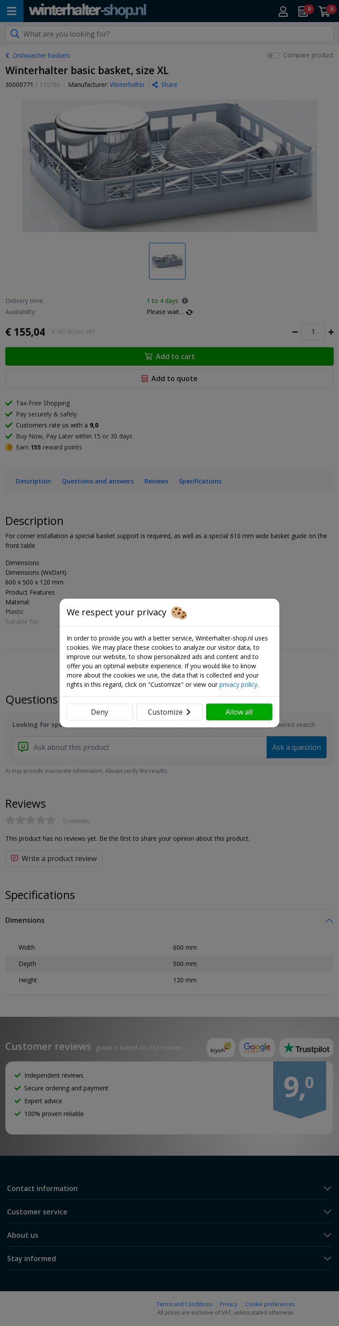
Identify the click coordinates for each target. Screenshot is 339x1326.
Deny (99, 712)
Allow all (239, 712)
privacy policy (238, 684)
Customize (169, 712)
